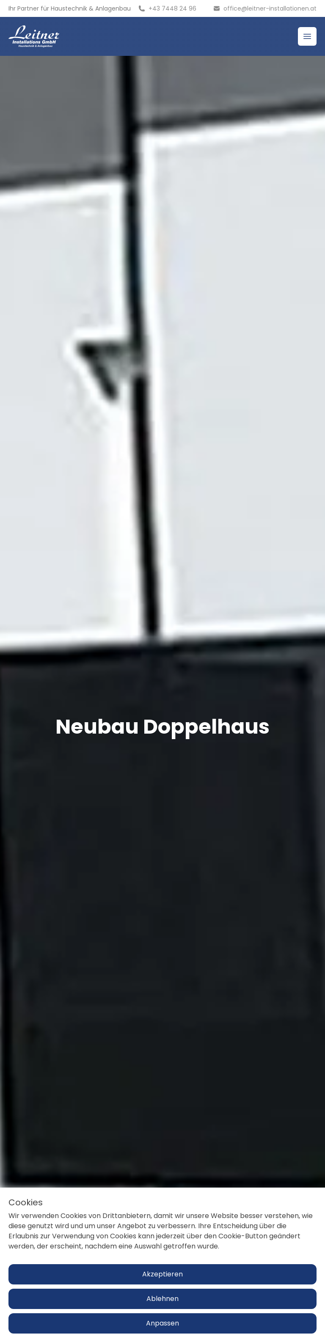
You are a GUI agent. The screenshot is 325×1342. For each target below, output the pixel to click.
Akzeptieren (162, 1274)
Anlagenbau (113, 8)
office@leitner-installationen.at (270, 8)
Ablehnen (162, 1299)
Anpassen (162, 1323)
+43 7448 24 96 (172, 8)
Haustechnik (69, 8)
